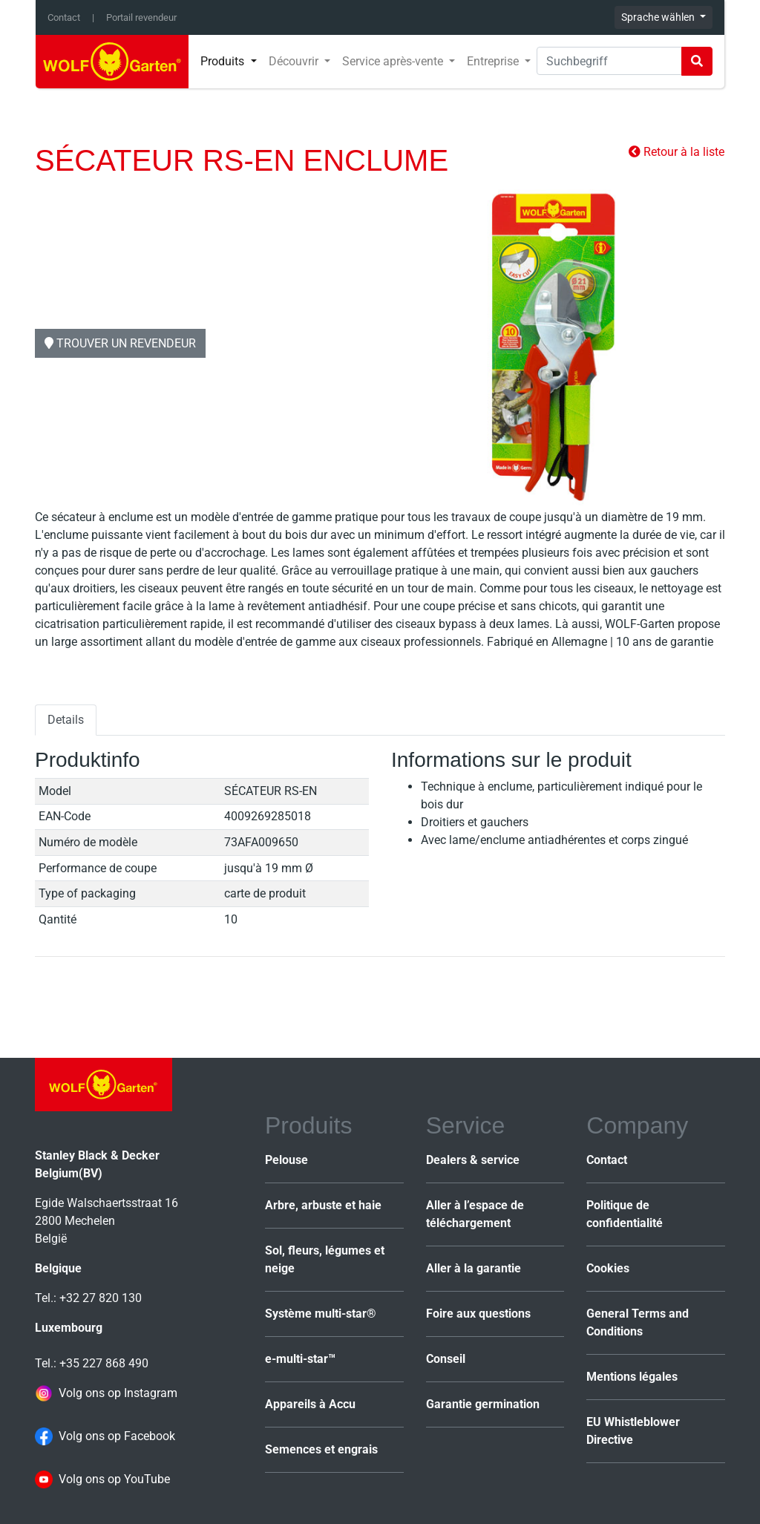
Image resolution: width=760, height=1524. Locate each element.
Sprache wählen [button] (659, 17)
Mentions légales (632, 1377)
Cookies (607, 1268)
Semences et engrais (321, 1449)
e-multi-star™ (300, 1359)
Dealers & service (473, 1160)
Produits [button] (223, 61)
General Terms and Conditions (637, 1322)
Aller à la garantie (473, 1268)
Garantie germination (483, 1404)
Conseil (445, 1359)
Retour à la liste (676, 152)
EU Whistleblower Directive (633, 1431)
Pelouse (286, 1160)
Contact (64, 17)
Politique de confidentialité (624, 1214)
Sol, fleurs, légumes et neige (324, 1259)
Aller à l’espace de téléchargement (475, 1214)
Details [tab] (66, 720)
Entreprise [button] (494, 61)
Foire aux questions (478, 1313)
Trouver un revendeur (120, 343)
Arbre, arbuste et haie (323, 1205)
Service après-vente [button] (394, 61)
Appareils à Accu (310, 1404)
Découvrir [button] (295, 61)
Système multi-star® (320, 1313)
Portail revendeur (141, 17)
